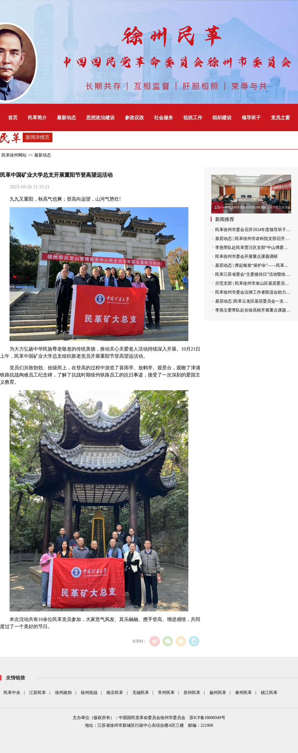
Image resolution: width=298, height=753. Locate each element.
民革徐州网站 (14, 155)
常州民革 (166, 692)
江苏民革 (37, 692)
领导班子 (251, 117)
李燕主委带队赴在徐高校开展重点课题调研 (254, 310)
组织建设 (222, 117)
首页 (13, 117)
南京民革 (114, 692)
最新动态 (66, 117)
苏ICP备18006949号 (207, 717)
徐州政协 (63, 692)
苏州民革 (192, 692)
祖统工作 (192, 117)
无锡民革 (140, 692)
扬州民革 (217, 692)
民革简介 (37, 117)
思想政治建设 (100, 117)
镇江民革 (269, 692)
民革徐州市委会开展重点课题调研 (246, 256)
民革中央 (12, 692)
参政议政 (134, 117)
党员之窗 (280, 117)
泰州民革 (243, 692)
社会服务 (163, 117)
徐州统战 (89, 692)
